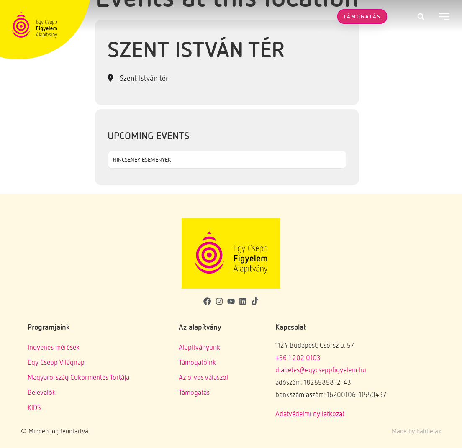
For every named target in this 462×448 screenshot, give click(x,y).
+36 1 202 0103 (298, 357)
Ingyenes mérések (54, 347)
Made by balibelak (416, 431)
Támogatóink (197, 362)
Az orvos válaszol (203, 377)
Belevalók (42, 392)
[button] (421, 16)
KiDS (34, 407)
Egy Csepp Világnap (56, 362)
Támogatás (194, 392)
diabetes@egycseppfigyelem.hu (320, 369)
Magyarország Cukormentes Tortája (78, 377)
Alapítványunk (199, 347)
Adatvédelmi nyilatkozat (309, 413)
